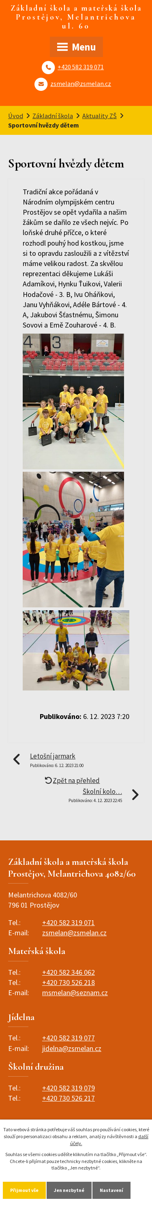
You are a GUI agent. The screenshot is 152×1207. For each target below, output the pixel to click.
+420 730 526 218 (68, 982)
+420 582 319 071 (81, 67)
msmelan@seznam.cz (75, 992)
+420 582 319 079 (68, 1088)
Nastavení (111, 1190)
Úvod (15, 116)
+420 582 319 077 (68, 1037)
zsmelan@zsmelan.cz (80, 83)
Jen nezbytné (69, 1190)
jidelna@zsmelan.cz (71, 1048)
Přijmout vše (24, 1190)
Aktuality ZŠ (99, 116)
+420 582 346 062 (68, 972)
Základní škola (52, 116)
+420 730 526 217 (68, 1098)
